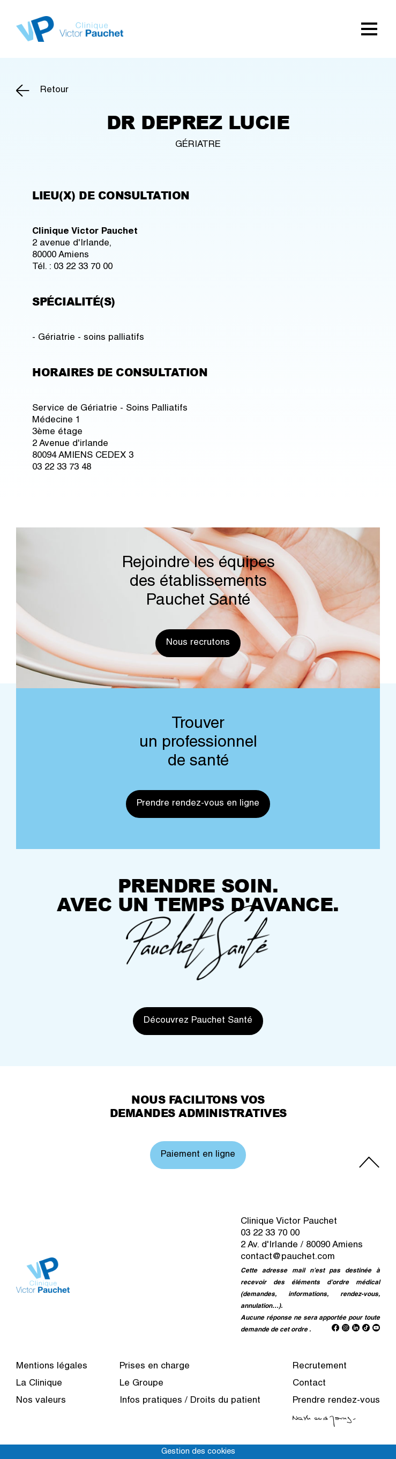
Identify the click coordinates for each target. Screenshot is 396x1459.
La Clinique (39, 1383)
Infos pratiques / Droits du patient (189, 1400)
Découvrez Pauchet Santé (198, 1020)
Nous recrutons (198, 642)
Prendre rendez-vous (336, 1400)
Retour (54, 90)
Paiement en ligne (198, 1154)
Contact (309, 1383)
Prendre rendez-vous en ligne (198, 803)
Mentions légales (51, 1366)
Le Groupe (141, 1383)
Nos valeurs (41, 1400)
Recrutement (320, 1366)
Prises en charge (154, 1366)
